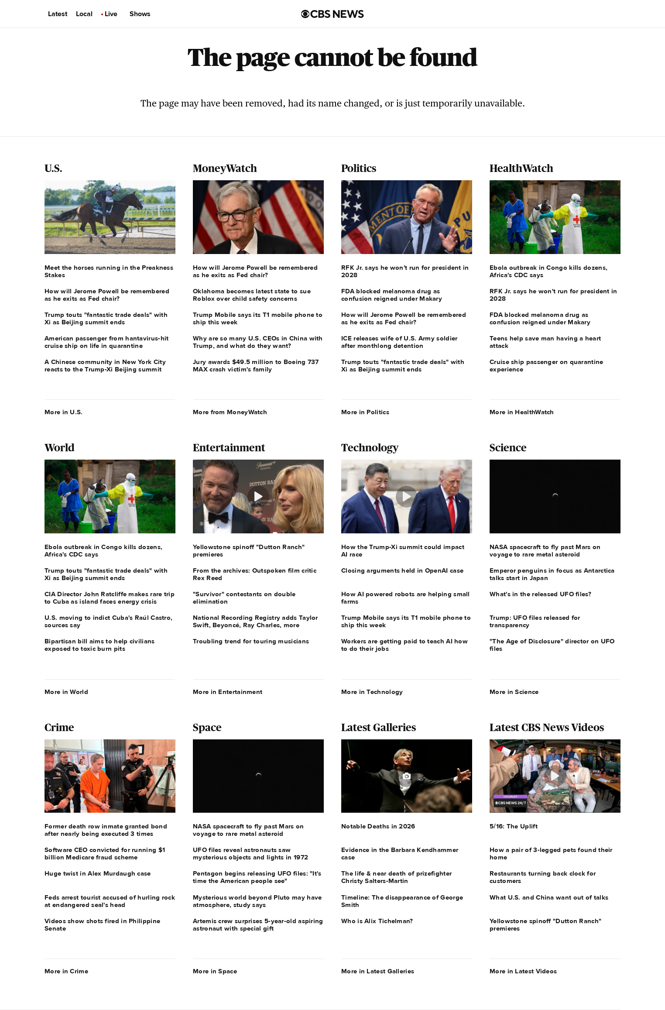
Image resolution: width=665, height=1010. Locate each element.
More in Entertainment (227, 692)
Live (111, 14)
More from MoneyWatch (230, 412)
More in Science (514, 692)
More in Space (215, 971)
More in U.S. (64, 412)
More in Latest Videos (523, 971)
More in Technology (372, 692)
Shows (140, 13)
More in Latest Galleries (377, 971)
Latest (57, 13)
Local (84, 13)
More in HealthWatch (522, 412)
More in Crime (66, 971)
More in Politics (365, 412)
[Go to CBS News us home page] (332, 14)
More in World (66, 692)
